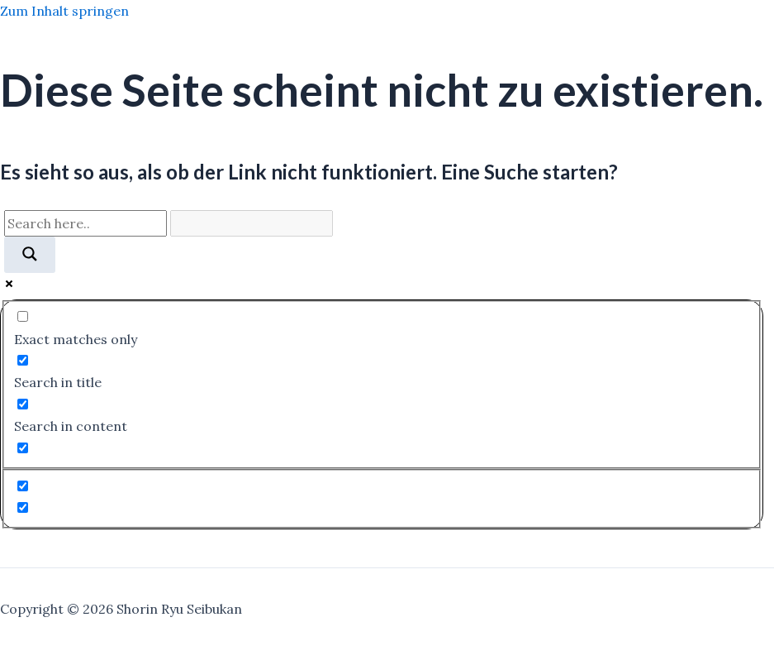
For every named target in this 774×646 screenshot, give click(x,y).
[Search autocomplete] (251, 223)
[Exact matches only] (22, 316)
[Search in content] (22, 404)
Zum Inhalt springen (64, 10)
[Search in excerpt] (22, 448)
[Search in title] (22, 360)
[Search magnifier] (29, 255)
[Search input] (85, 223)
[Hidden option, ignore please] (22, 486)
